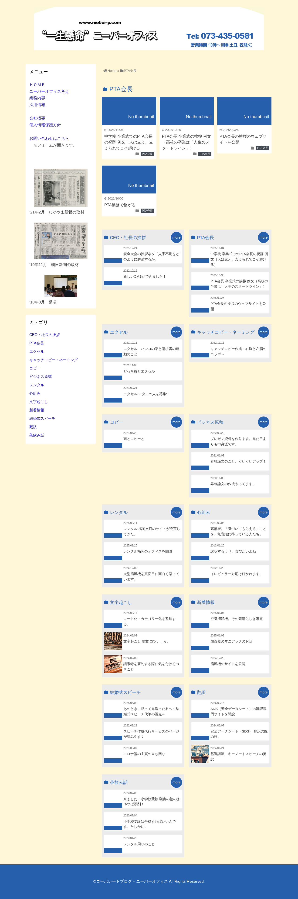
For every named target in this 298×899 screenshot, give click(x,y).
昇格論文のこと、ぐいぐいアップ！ (238, 461)
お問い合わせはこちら (49, 138)
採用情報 (37, 105)
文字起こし (38, 402)
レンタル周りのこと (139, 844)
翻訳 (33, 427)
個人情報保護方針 (45, 125)
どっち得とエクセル (139, 371)
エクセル (36, 351)
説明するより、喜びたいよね (233, 551)
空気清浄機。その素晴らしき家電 (236, 619)
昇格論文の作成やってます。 (233, 484)
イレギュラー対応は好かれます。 (236, 574)
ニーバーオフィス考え (49, 91)
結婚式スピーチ (42, 418)
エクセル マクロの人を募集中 (146, 394)
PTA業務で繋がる (119, 205)
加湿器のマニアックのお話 (231, 641)
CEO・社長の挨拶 (44, 335)
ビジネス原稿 (40, 376)
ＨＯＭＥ (37, 85)
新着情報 (36, 410)
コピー (35, 368)
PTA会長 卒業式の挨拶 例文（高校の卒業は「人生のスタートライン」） (186, 142)
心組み (35, 393)
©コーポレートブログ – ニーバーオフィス (130, 881)
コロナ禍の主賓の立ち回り (144, 754)
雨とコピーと (133, 439)
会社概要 (37, 118)
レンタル (36, 385)
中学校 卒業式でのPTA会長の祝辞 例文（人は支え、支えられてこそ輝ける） (128, 142)
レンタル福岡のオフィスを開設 (147, 551)
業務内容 (37, 98)
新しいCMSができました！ (144, 276)
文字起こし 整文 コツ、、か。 (147, 641)
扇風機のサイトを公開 (227, 664)
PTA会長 (147, 154)
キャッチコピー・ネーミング (53, 360)
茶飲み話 (36, 435)
